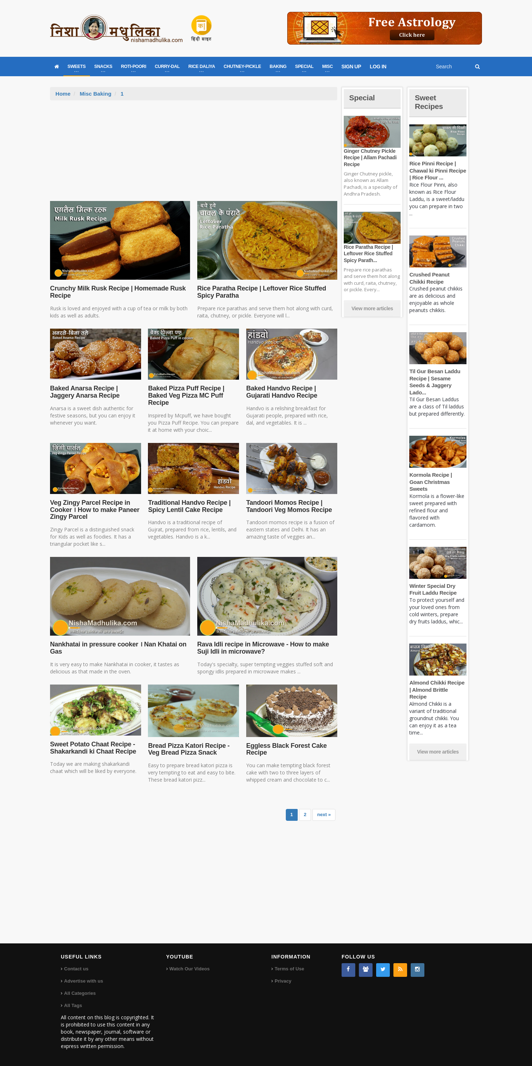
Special (362, 97)
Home (63, 94)
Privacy (283, 981)
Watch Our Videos (189, 968)
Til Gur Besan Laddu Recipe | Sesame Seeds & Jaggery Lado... (437, 378)
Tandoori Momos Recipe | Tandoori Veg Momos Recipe (288, 506)
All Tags (73, 1005)
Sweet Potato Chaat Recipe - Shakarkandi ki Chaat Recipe (92, 748)
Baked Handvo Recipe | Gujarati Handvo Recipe (281, 392)
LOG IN (378, 66)
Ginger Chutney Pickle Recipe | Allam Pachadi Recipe (370, 157)
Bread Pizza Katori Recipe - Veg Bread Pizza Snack (188, 749)
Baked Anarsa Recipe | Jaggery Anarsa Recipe (84, 392)
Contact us (76, 968)
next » (324, 814)
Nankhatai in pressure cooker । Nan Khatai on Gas (117, 648)
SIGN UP (351, 66)
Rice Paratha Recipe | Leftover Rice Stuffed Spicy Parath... (368, 253)
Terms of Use (289, 968)
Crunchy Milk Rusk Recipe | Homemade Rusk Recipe (117, 292)
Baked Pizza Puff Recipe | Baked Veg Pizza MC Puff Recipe (185, 395)
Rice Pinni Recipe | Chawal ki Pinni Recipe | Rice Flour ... (437, 170)
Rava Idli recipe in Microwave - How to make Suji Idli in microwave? (262, 648)
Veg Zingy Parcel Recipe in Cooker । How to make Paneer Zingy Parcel (94, 510)
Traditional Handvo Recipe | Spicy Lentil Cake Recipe (188, 506)
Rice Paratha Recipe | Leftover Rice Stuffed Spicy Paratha (260, 292)
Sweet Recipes (429, 102)
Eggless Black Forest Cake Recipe (285, 749)
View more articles (372, 308)
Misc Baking (95, 94)
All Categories (79, 993)
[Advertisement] (194, 154)
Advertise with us (83, 981)
